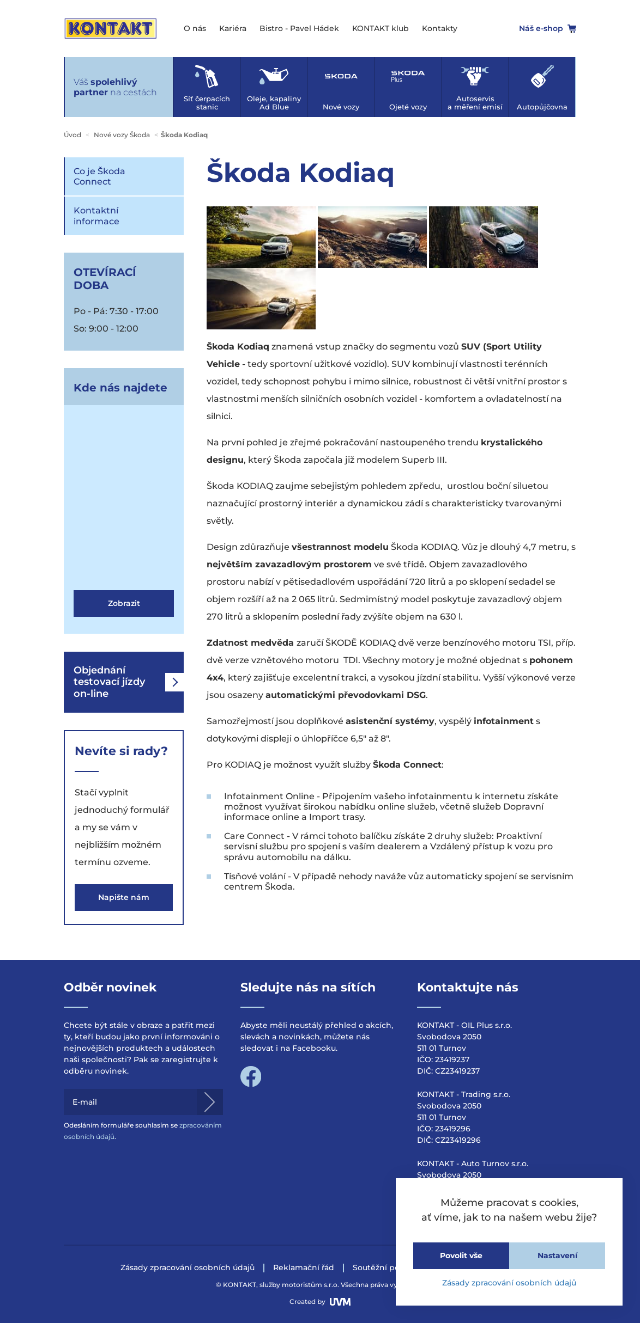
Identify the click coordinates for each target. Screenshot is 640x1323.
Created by (320, 1302)
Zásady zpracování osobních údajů (509, 1283)
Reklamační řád (303, 1267)
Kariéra (232, 28)
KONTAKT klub (380, 28)
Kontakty (439, 28)
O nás (195, 28)
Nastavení (557, 1255)
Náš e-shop (547, 28)
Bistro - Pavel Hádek (299, 28)
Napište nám (123, 897)
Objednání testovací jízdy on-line (129, 682)
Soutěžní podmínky (391, 1267)
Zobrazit (124, 603)
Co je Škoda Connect (99, 176)
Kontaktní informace (96, 215)
